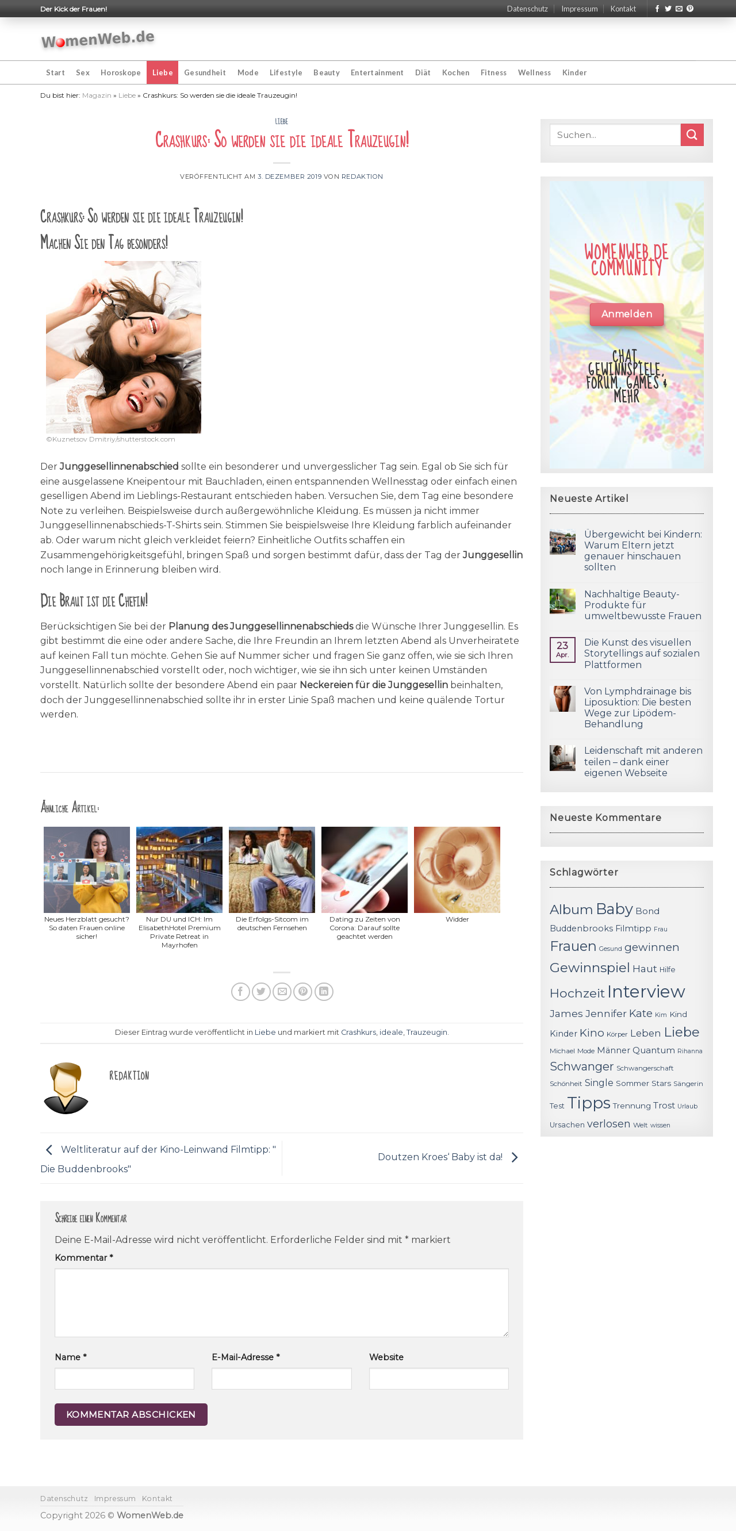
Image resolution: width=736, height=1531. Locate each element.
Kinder (574, 72)
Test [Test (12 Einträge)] (557, 1106)
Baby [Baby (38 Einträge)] (614, 909)
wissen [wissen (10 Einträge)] (660, 1125)
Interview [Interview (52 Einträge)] (646, 991)
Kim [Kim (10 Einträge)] (661, 1015)
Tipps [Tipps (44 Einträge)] (589, 1102)
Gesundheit (205, 72)
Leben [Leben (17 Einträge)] (645, 1033)
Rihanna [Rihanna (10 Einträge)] (690, 1051)
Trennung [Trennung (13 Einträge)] (632, 1105)
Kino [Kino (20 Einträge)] (592, 1032)
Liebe (162, 72)
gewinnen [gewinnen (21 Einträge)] (652, 947)
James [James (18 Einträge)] (566, 1013)
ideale (391, 1032)
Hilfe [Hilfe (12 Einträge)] (668, 969)
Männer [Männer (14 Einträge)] (613, 1050)
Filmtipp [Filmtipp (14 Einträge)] (633, 928)
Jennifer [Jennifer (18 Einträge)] (606, 1013)
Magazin (97, 95)
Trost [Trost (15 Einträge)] (664, 1105)
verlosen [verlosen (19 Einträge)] (609, 1124)
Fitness (494, 72)
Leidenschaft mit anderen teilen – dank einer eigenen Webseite (643, 761)
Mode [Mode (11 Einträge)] (586, 1051)
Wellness (534, 72)
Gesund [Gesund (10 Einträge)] (610, 949)
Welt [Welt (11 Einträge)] (640, 1125)
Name (70, 1357)
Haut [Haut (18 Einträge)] (644, 968)
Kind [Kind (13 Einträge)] (678, 1014)
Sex (83, 72)
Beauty (326, 72)
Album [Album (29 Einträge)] (571, 909)
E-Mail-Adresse (245, 1357)
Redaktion (363, 176)
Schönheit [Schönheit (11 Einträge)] (566, 1084)
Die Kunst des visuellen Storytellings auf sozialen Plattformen (642, 653)
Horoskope (121, 72)
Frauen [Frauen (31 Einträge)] (573, 946)
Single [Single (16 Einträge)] (599, 1082)
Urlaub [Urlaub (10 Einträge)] (687, 1106)
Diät (423, 72)
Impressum (579, 8)
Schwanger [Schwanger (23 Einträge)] (582, 1066)
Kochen (456, 72)
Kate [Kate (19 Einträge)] (641, 1013)
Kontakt (623, 8)
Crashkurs (358, 1032)
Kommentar (84, 1258)
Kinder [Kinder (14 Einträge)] (563, 1034)
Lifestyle (286, 72)
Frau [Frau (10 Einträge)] (661, 929)
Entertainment (377, 72)
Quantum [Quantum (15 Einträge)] (653, 1050)
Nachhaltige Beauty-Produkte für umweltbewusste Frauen (643, 605)
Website (386, 1357)
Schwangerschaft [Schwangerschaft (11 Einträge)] (645, 1068)
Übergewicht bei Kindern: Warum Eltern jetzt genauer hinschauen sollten (643, 551)
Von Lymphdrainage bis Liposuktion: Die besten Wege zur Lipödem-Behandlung (637, 708)
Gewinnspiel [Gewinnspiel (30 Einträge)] (590, 968)
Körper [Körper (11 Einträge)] (617, 1034)
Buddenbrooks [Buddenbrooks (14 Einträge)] (581, 928)
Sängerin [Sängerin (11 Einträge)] (688, 1084)
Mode (248, 72)
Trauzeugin (427, 1032)
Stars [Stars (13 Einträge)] (661, 1083)
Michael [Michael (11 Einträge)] (562, 1051)
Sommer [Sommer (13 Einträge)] (632, 1083)
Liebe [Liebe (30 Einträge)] (682, 1032)
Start (55, 72)
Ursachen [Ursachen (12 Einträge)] (567, 1125)
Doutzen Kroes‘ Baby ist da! (450, 1157)
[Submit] (692, 135)
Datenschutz (527, 8)
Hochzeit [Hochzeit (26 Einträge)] (577, 992)
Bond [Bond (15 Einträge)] (647, 910)
